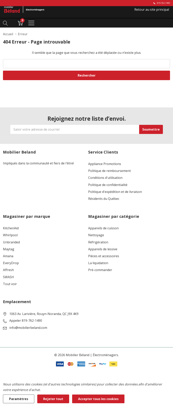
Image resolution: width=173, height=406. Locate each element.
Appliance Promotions (104, 164)
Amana (8, 256)
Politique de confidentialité (107, 185)
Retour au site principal (151, 9)
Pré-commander (100, 270)
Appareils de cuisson (103, 228)
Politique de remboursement (109, 171)
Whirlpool (10, 235)
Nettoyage (96, 235)
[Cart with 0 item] (20, 23)
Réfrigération (98, 242)
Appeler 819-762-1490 (25, 321)
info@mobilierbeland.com (28, 328)
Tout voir (10, 284)
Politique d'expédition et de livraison (115, 192)
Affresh (8, 270)
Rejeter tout (53, 399)
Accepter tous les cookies (98, 399)
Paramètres (18, 399)
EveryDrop (11, 263)
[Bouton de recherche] (5, 23)
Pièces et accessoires (103, 256)
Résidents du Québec (103, 199)
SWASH (8, 277)
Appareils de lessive (102, 249)
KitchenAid (11, 228)
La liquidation (98, 263)
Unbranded (11, 242)
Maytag (8, 249)
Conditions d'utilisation (105, 178)
